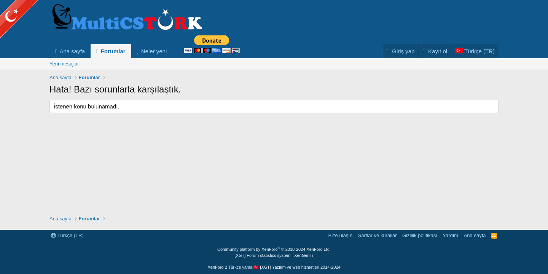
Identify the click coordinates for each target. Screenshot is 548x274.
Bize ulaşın (340, 235)
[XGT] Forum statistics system (274, 255)
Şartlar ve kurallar (377, 235)
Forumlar (113, 51)
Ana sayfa (72, 51)
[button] (172, 51)
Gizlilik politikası (419, 235)
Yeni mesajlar (64, 64)
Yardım (450, 235)
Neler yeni (154, 51)
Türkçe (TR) (67, 235)
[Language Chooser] (475, 51)
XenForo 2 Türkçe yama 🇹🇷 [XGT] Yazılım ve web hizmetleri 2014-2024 (273, 267)
